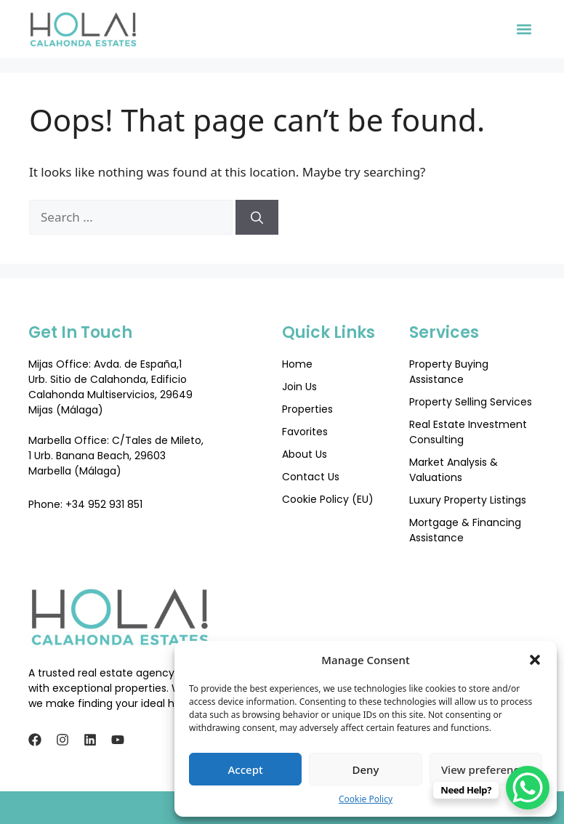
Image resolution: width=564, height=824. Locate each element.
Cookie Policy (365, 799)
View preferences (486, 769)
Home (297, 364)
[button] (535, 660)
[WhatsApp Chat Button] (527, 787)
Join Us (299, 386)
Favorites (305, 431)
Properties (307, 409)
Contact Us (310, 476)
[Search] (256, 217)
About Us (304, 454)
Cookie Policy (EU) (328, 499)
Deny (365, 769)
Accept (245, 769)
